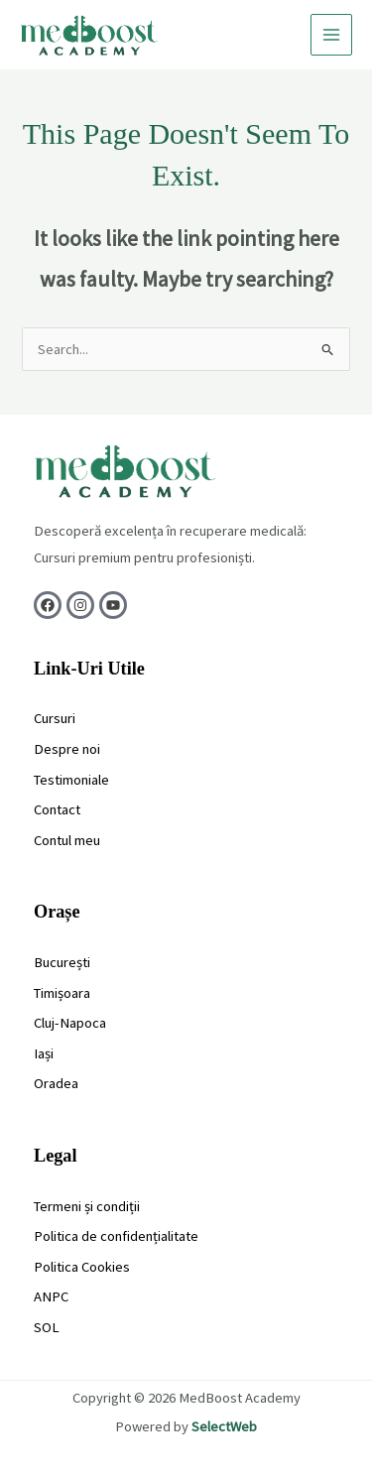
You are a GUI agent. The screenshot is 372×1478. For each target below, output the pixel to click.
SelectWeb (224, 1426)
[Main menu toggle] (331, 35)
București (62, 962)
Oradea (56, 1083)
